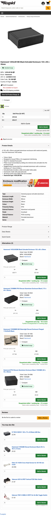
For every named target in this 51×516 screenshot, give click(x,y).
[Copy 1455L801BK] (13, 72)
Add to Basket (43, 127)
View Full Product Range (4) (10, 94)
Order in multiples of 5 (42, 505)
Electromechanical (11, 16)
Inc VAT (46, 110)
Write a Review (43, 418)
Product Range (7, 227)
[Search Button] (48, 8)
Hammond (27, 256)
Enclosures (21, 16)
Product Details (7, 146)
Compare (6, 100)
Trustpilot (3, 514)
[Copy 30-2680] (14, 79)
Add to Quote (25, 123)
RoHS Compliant (6, 85)
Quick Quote (6, 237)
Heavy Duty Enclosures (33, 16)
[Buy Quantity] (19, 127)
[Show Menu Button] (2, 13)
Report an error (6, 139)
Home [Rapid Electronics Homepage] (2, 16)
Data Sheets (6, 232)
